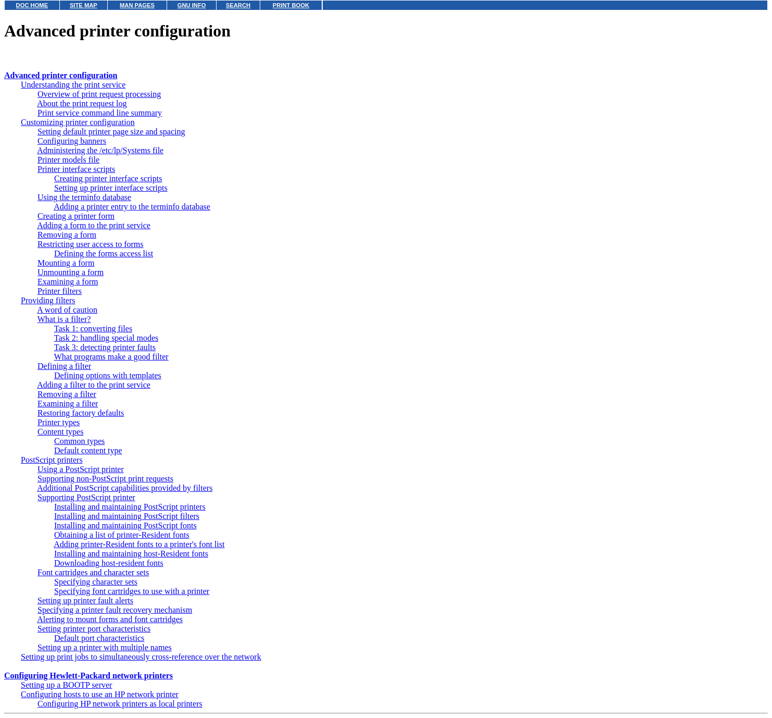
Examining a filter (67, 403)
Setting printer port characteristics (93, 628)
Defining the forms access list (103, 253)
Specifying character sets (95, 581)
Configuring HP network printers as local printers (120, 703)
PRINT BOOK (291, 5)
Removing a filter (66, 394)
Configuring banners (71, 141)
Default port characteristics (99, 638)
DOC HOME (32, 5)
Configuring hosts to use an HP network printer (100, 694)
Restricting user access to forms (90, 244)
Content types (60, 431)
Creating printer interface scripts (108, 178)
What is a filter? (64, 319)
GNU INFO (192, 5)
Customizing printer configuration (78, 122)
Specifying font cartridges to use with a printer (131, 591)
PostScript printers (52, 459)
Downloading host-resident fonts (108, 563)
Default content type (88, 450)
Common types (79, 441)
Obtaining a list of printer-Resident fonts (121, 534)
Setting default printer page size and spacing (111, 131)
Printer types (58, 422)
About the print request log (81, 103)
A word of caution (67, 309)
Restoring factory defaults (80, 412)
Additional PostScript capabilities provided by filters (124, 488)
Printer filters (59, 291)
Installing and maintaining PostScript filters (126, 516)
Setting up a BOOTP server (66, 684)
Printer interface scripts (76, 169)
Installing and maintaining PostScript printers (130, 506)
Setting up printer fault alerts (85, 600)
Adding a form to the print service (93, 225)
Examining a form (67, 281)
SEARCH (238, 5)
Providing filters (48, 300)
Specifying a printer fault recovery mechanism (114, 609)
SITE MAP (83, 5)
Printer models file (68, 159)
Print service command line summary (99, 112)
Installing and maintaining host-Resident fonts (131, 553)
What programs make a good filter (111, 356)
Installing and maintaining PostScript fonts (125, 525)
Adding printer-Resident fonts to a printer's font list (139, 544)
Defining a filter (64, 366)
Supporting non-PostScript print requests (105, 478)
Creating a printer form (76, 216)
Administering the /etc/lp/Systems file (100, 150)
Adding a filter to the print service (93, 384)
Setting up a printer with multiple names (104, 647)
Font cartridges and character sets (93, 572)
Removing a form (66, 234)
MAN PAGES (137, 5)
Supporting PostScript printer (86, 497)
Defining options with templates (107, 375)
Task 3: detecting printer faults (105, 347)
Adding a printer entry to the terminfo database (132, 206)
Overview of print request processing (99, 94)
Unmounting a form (70, 272)
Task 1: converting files (93, 328)
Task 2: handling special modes (106, 337)
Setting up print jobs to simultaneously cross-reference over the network (141, 656)
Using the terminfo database (84, 197)
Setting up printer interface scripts (111, 187)
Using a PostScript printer (80, 469)
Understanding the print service (73, 84)
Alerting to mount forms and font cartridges (110, 619)
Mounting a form (65, 262)
